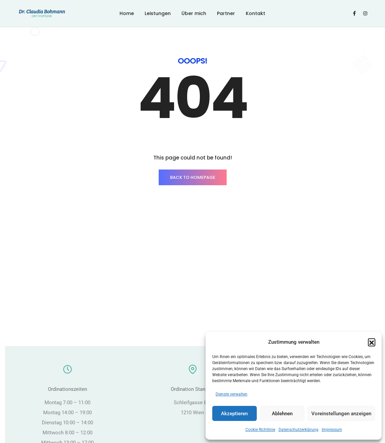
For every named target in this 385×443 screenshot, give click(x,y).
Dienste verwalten (231, 394)
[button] (371, 342)
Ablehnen (282, 414)
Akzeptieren (234, 414)
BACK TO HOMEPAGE (192, 177)
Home (127, 13)
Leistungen (158, 13)
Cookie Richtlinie (260, 429)
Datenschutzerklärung (298, 429)
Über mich (193, 13)
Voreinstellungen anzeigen (341, 414)
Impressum (332, 429)
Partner (226, 13)
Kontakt (255, 13)
